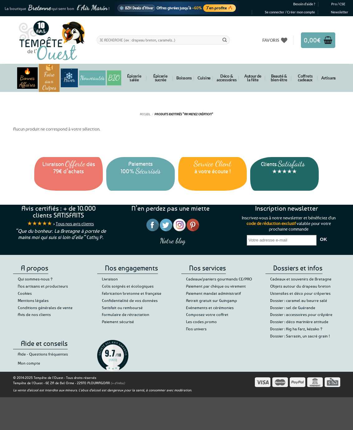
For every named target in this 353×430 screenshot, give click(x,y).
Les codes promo (201, 321)
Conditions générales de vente (45, 307)
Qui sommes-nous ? (35, 278)
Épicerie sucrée (160, 78)
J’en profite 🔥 (219, 7)
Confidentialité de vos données (130, 300)
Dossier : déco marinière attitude (299, 321)
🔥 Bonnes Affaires (27, 78)
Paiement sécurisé (118, 321)
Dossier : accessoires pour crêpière (301, 314)
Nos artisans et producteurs (43, 286)
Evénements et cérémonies (210, 307)
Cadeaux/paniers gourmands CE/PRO (219, 278)
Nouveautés (92, 78)
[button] (290, 12)
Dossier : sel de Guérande (292, 307)
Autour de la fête (252, 78)
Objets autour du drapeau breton (300, 286)
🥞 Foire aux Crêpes (49, 78)
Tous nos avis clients (75, 223)
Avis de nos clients (34, 314)
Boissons (184, 77)
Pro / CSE (338, 4)
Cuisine (204, 77)
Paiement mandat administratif (213, 293)
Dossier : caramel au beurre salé (298, 300)
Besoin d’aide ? (304, 4)
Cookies (25, 293)
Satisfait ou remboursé (122, 307)
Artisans (328, 77)
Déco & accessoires (227, 78)
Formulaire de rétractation (125, 314)
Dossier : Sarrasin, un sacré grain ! (300, 335)
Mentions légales (33, 300)
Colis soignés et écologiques (128, 286)
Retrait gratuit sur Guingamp (211, 300)
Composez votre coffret (207, 314)
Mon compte (29, 363)
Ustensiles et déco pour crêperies (300, 293)
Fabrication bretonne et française (131, 293)
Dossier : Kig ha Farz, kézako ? (296, 328)
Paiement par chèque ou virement (216, 286)
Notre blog (172, 240)
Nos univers (196, 328)
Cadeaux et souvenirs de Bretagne (301, 278)
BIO (114, 77)
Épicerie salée (134, 78)
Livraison (110, 278)
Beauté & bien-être (279, 78)
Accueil (145, 114)
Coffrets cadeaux (305, 78)
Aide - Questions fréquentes (43, 353)
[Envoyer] (224, 40)
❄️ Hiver (69, 78)
